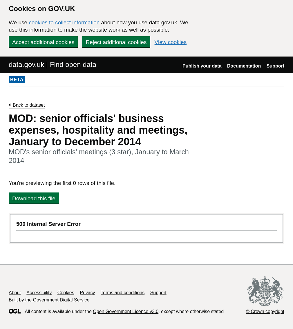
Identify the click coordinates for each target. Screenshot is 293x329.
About (15, 292)
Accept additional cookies (43, 42)
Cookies (65, 292)
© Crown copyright (265, 311)
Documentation (244, 65)
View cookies (171, 42)
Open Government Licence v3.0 (125, 311)
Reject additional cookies (116, 42)
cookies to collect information (64, 22)
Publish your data (201, 65)
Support (275, 65)
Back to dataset (29, 105)
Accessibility (39, 292)
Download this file (33, 198)
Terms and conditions (122, 292)
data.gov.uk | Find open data (52, 64)
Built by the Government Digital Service (49, 299)
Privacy (87, 292)
